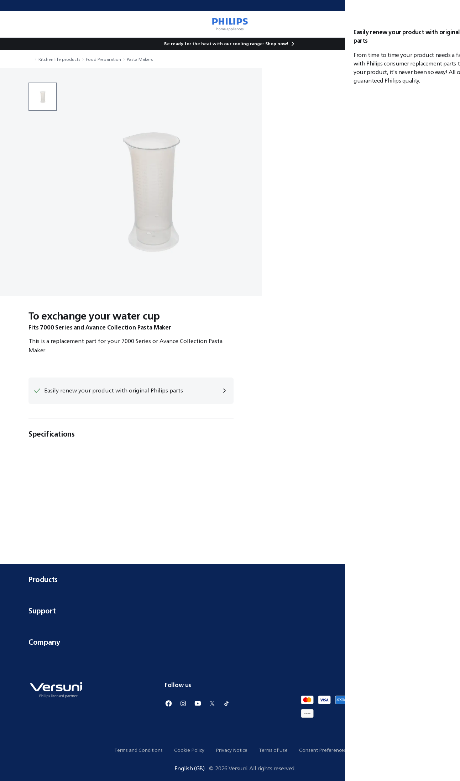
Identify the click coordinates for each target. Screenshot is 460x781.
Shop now (276, 43)
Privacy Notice (231, 750)
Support (230, 611)
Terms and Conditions (138, 750)
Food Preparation (103, 59)
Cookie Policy (189, 750)
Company (230, 642)
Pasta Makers (140, 59)
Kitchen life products (59, 59)
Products (230, 579)
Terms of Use (273, 750)
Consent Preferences (322, 750)
